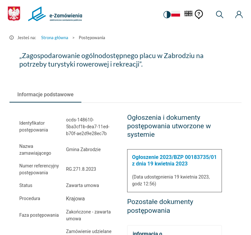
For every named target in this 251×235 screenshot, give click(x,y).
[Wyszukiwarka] (219, 14)
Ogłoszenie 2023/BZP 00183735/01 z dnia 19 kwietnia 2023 (174, 160)
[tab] (45, 94)
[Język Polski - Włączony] (175, 15)
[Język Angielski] (188, 15)
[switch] (166, 14)
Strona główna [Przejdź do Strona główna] (54, 37)
